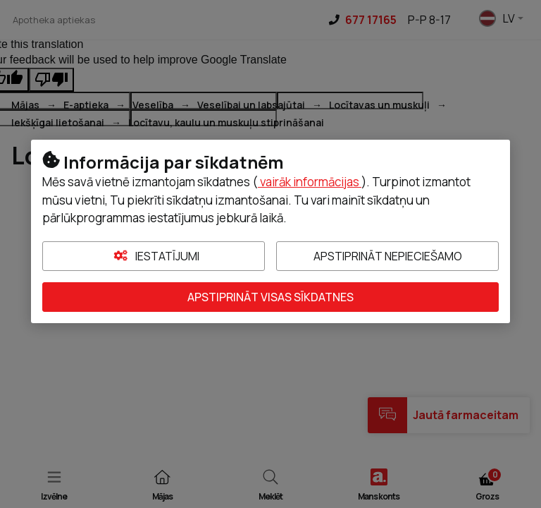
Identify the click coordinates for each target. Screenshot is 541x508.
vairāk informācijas (309, 182)
